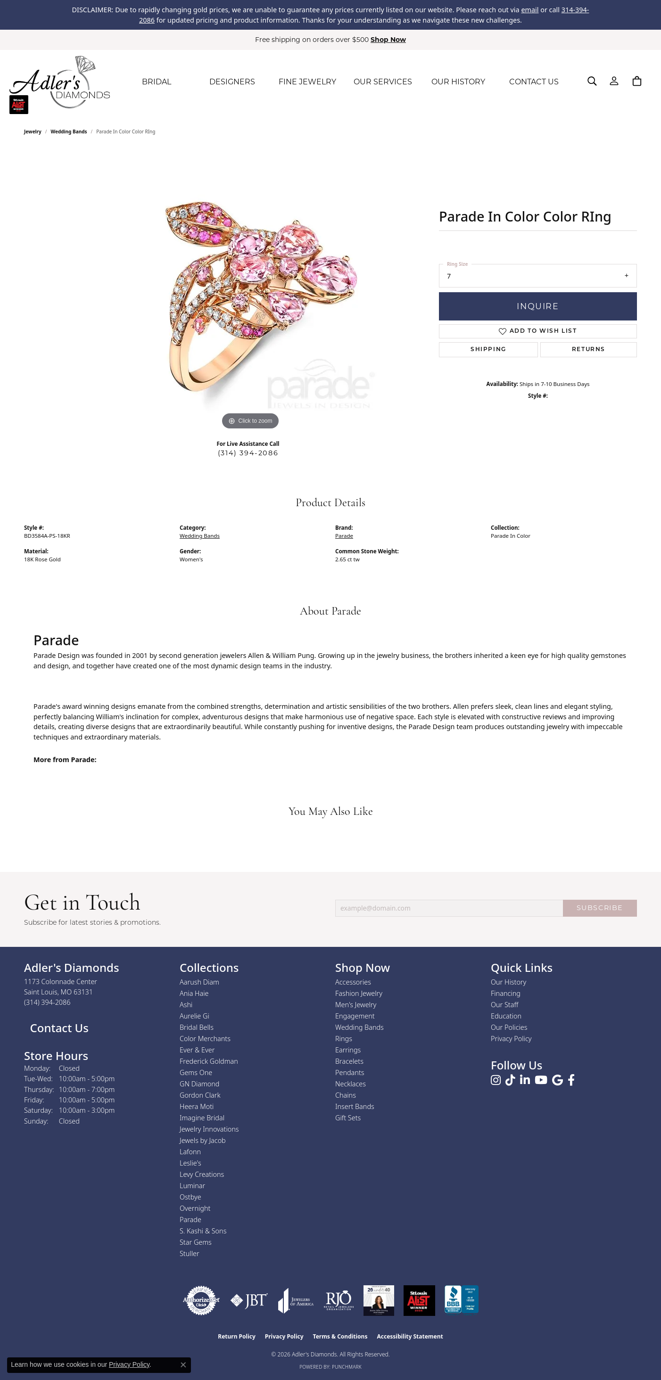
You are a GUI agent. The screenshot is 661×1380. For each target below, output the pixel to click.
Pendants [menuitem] (349, 1072)
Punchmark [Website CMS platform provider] (347, 1367)
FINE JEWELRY (307, 81)
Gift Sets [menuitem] (348, 1117)
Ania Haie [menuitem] (194, 993)
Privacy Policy (511, 1038)
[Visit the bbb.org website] (462, 1300)
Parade (344, 535)
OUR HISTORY (458, 81)
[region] (250, 290)
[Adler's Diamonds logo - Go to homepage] (59, 82)
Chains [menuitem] (345, 1095)
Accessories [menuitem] (353, 982)
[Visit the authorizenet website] (201, 1300)
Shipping (488, 350)
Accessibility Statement (410, 1336)
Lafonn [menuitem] (190, 1151)
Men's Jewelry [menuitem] (355, 1004)
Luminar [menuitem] (192, 1185)
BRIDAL (156, 81)
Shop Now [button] (388, 39)
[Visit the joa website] (296, 1300)
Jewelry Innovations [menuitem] (209, 1129)
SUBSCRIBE (600, 908)
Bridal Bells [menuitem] (197, 1027)
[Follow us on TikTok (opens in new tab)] (510, 1080)
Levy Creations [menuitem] (202, 1174)
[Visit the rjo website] (338, 1300)
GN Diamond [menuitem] (199, 1083)
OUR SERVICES (383, 81)
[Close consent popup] (183, 1365)
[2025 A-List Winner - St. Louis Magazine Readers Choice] (419, 1300)
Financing (506, 993)
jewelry (32, 131)
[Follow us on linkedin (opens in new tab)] (525, 1080)
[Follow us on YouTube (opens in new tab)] (541, 1080)
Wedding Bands (69, 131)
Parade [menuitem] (190, 1219)
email (529, 9)
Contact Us (58, 1027)
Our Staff (504, 1004)
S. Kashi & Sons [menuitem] (203, 1230)
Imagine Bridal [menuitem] (202, 1117)
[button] (592, 81)
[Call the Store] (47, 1002)
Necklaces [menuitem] (350, 1083)
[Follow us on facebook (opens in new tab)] (571, 1080)
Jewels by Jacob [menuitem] (203, 1140)
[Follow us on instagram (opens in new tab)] (496, 1080)
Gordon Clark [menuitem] (200, 1095)
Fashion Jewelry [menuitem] (358, 993)
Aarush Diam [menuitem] (199, 982)
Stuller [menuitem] (189, 1253)
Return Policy (237, 1336)
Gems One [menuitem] (196, 1072)
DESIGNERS (232, 81)
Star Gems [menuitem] (196, 1242)
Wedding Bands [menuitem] (359, 1027)
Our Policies (509, 1027)
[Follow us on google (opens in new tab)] (557, 1080)
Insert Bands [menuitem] (354, 1106)
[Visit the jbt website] (249, 1300)
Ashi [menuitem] (186, 1004)
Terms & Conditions (340, 1336)
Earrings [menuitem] (348, 1049)
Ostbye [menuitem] (190, 1196)
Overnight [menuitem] (195, 1208)
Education (506, 1015)
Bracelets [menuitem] (349, 1061)
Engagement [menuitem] (355, 1015)
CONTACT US (534, 81)
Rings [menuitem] (343, 1038)
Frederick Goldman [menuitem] (209, 1061)
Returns (588, 350)
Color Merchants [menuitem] (205, 1038)
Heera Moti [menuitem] (197, 1106)
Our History (508, 982)
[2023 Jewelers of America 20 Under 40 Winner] (379, 1300)
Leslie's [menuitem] (190, 1162)
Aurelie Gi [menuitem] (194, 1015)
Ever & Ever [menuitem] (197, 1049)
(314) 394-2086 (248, 453)
